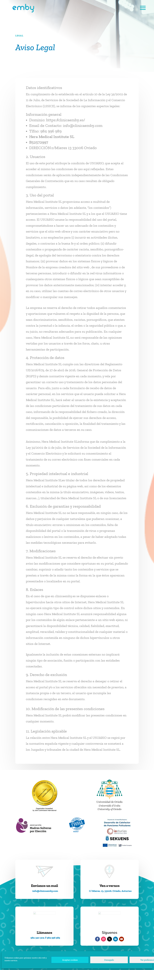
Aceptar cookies (70, 960)
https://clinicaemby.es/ (65, 120)
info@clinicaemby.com (82, 125)
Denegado (109, 960)
